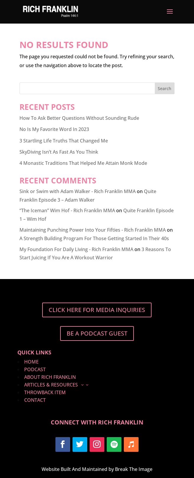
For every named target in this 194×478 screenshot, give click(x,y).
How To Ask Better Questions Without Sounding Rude (79, 118)
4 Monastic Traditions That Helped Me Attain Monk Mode (83, 163)
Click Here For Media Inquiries (97, 310)
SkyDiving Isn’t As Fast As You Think (58, 152)
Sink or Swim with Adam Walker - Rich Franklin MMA (77, 191)
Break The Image (133, 469)
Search (164, 88)
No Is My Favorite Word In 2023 (54, 129)
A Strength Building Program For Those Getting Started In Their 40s (94, 238)
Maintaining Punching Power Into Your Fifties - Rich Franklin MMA (92, 230)
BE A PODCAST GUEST (97, 333)
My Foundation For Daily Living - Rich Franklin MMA (76, 249)
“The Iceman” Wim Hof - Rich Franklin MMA (67, 210)
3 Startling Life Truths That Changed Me (63, 140)
